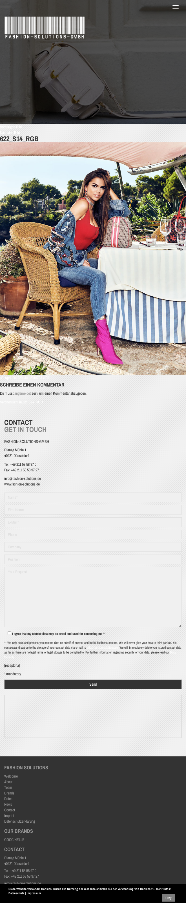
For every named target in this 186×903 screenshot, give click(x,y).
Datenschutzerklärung (19, 821)
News (8, 804)
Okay (168, 898)
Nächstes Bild (10, 132)
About (8, 781)
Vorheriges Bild (11, 126)
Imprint (9, 815)
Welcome (11, 776)
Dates (8, 798)
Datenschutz (16, 893)
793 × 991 (44, 377)
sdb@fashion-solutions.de (102, 647)
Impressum (34, 893)
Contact (9, 810)
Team (8, 787)
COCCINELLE (14, 839)
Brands (9, 793)
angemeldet (22, 393)
